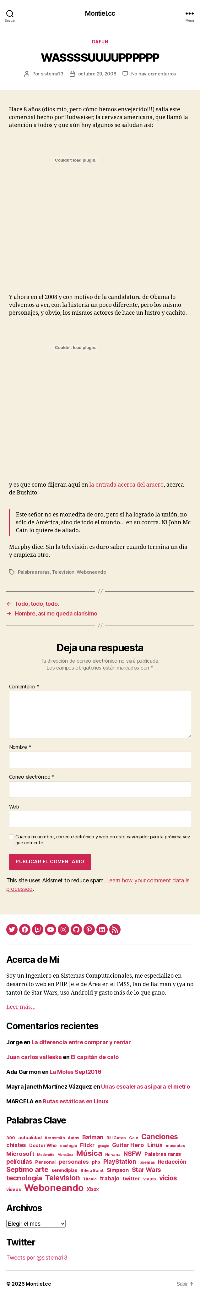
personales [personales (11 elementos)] (74, 1161)
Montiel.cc (100, 13)
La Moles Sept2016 (75, 1071)
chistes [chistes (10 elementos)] (16, 1145)
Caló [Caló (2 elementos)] (133, 1137)
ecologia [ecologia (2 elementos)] (68, 1145)
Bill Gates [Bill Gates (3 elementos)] (116, 1137)
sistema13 (52, 74)
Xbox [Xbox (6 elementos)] (93, 1189)
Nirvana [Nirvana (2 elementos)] (112, 1154)
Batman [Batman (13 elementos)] (92, 1137)
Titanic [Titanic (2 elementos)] (90, 1179)
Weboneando (91, 572)
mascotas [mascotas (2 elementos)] (175, 1145)
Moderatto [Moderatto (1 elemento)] (45, 1155)
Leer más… (21, 1007)
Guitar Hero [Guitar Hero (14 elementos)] (128, 1144)
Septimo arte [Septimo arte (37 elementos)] (27, 1169)
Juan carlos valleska (34, 1057)
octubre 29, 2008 (97, 74)
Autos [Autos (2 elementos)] (73, 1137)
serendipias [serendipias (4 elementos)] (64, 1170)
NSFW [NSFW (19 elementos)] (132, 1153)
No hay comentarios (153, 74)
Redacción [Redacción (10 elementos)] (172, 1161)
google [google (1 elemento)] (103, 1146)
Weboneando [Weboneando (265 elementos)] (54, 1187)
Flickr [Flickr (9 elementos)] (87, 1145)
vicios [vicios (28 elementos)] (168, 1178)
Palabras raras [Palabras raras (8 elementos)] (162, 1154)
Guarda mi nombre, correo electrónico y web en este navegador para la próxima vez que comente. (102, 840)
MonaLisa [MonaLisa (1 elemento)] (65, 1155)
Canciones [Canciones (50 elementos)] (159, 1136)
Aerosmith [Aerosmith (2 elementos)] (55, 1137)
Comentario (24, 687)
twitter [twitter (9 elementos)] (131, 1178)
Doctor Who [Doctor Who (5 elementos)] (43, 1145)
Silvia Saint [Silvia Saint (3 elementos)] (92, 1170)
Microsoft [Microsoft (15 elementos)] (20, 1153)
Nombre (20, 747)
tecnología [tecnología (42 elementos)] (24, 1177)
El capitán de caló (95, 1057)
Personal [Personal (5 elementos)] (45, 1162)
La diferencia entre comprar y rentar (81, 1042)
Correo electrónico (32, 777)
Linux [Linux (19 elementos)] (155, 1145)
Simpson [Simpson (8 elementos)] (118, 1170)
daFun (100, 41)
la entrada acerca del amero (126, 484)
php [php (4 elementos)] (96, 1162)
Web (14, 807)
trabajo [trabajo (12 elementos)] (109, 1178)
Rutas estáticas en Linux (75, 1101)
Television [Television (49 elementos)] (62, 1177)
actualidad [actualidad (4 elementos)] (29, 1137)
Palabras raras (34, 572)
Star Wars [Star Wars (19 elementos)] (146, 1169)
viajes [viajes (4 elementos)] (149, 1178)
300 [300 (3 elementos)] (10, 1137)
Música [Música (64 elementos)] (89, 1153)
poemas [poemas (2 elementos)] (147, 1162)
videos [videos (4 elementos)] (13, 1189)
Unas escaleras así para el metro (145, 1086)
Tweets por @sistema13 (36, 1257)
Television (63, 572)
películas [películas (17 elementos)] (19, 1161)
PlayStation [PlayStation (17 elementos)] (119, 1161)
